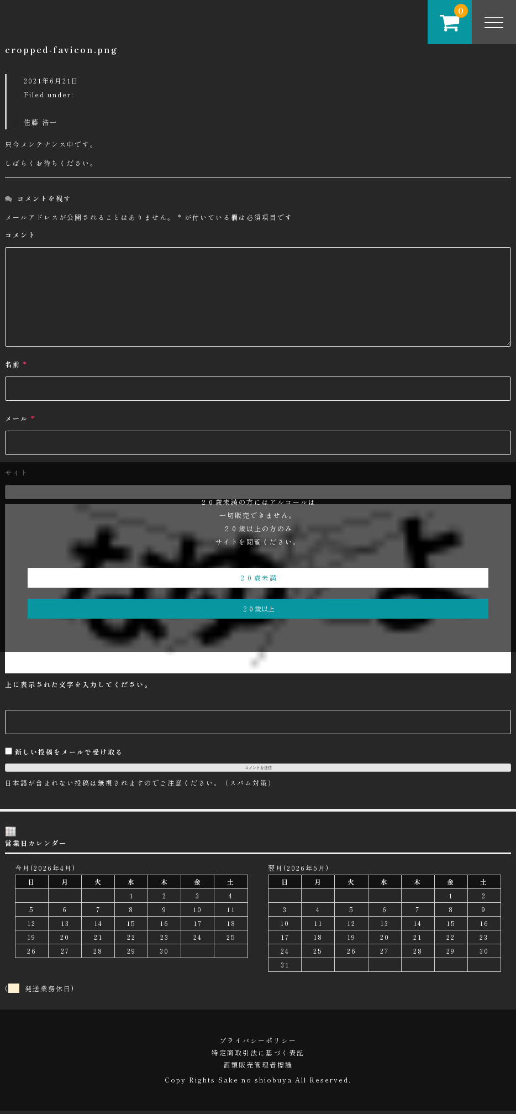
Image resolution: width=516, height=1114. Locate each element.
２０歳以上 (258, 608)
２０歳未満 (258, 577)
